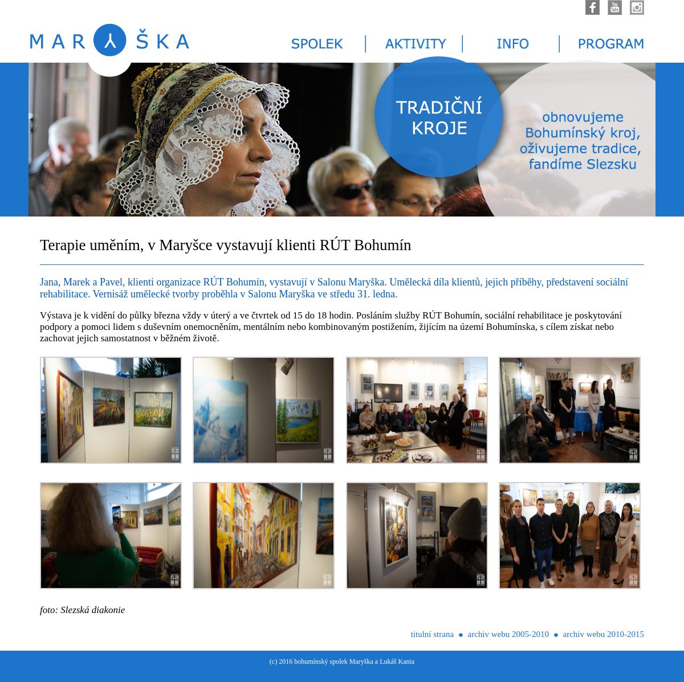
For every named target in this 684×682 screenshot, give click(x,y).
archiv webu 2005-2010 (508, 634)
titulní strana (432, 634)
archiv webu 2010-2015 (603, 634)
